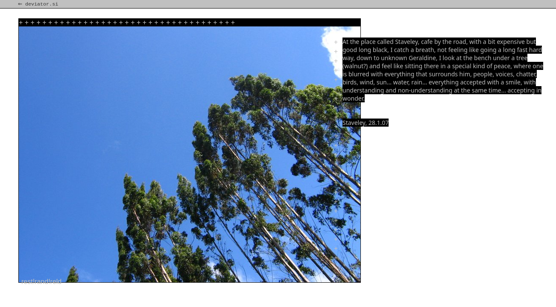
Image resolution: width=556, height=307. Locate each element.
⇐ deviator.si (39, 4)
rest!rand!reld (41, 281)
